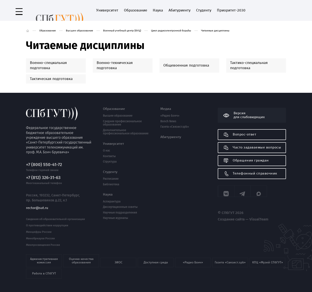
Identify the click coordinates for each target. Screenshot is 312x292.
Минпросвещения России (43, 240)
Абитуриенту (167, 10)
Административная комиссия (44, 256)
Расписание (111, 179)
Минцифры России (39, 227)
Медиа (165, 109)
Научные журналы (115, 218)
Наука (145, 10)
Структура (110, 161)
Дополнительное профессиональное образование (125, 132)
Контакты (109, 156)
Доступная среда (156, 258)
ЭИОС (118, 258)
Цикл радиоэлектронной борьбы (171, 30)
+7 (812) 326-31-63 (43, 173)
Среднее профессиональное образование (122, 123)
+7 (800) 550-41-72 (44, 160)
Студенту (191, 10)
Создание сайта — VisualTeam (237, 217)
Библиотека (111, 184)
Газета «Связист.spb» (174, 127)
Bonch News (168, 121)
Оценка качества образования (81, 256)
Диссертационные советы (120, 207)
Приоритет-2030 (218, 10)
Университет (95, 10)
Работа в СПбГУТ (44, 269)
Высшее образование (79, 30)
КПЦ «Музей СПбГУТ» (267, 258)
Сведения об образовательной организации (55, 214)
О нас (106, 150)
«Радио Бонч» (169, 115)
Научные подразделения (120, 212)
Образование (123, 10)
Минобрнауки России (40, 234)
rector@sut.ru (37, 204)
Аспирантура (111, 201)
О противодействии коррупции (47, 221)
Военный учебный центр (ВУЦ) (122, 30)
